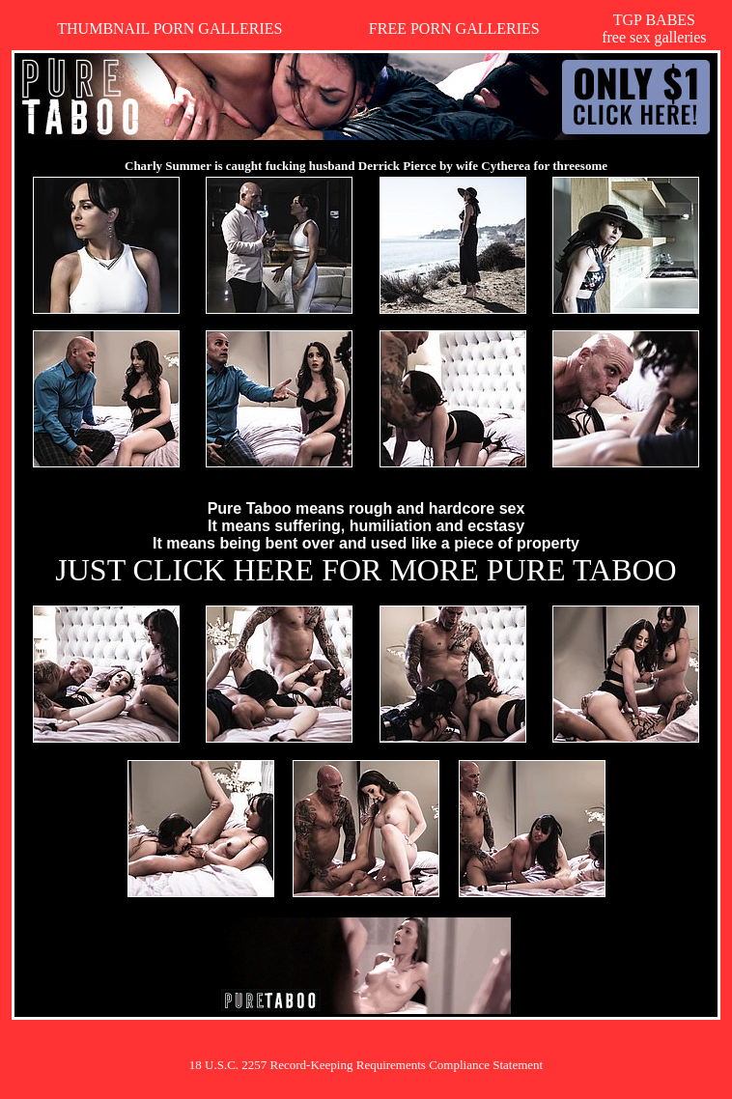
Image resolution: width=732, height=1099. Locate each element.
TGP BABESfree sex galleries (654, 28)
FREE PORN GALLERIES (454, 28)
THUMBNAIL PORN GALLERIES (169, 28)
